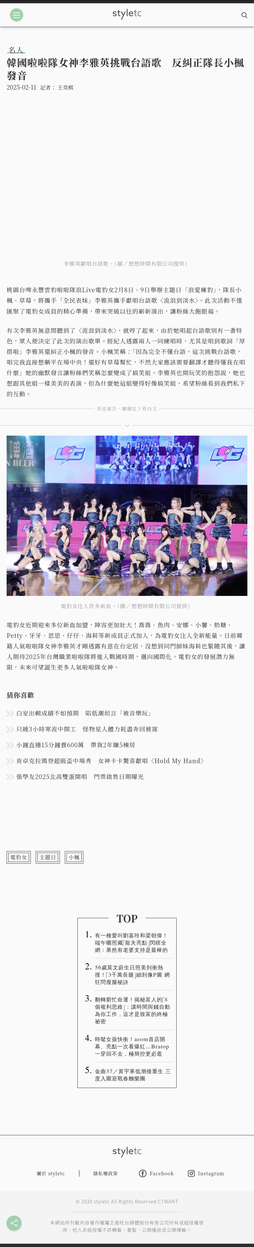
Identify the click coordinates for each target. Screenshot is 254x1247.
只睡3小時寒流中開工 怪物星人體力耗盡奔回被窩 (87, 728)
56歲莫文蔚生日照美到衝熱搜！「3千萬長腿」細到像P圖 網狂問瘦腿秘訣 (132, 974)
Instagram (206, 1173)
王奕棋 (65, 87)
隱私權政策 (105, 1173)
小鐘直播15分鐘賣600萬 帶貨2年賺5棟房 (76, 744)
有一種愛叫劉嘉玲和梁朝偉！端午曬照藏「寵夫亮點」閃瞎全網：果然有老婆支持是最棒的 (131, 942)
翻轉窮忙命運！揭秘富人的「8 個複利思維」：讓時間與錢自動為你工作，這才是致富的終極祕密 (132, 1010)
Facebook (156, 1173)
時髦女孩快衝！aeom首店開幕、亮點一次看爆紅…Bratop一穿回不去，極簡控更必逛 (132, 1046)
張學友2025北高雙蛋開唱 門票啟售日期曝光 (80, 776)
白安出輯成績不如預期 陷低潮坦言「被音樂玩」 (85, 713)
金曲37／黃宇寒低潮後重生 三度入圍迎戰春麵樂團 (133, 1074)
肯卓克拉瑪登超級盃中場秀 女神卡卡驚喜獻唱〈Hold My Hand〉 (111, 760)
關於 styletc (51, 1173)
